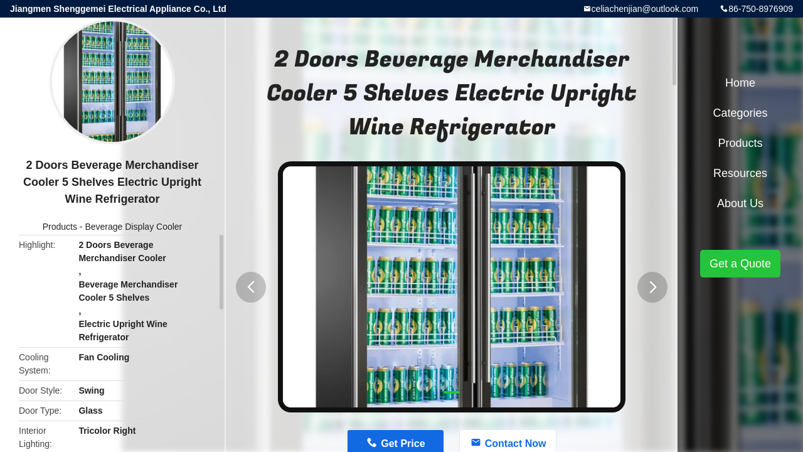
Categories (740, 113)
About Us (740, 203)
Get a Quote (740, 263)
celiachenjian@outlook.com (645, 9)
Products (60, 227)
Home (740, 83)
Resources (740, 173)
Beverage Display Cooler (133, 227)
